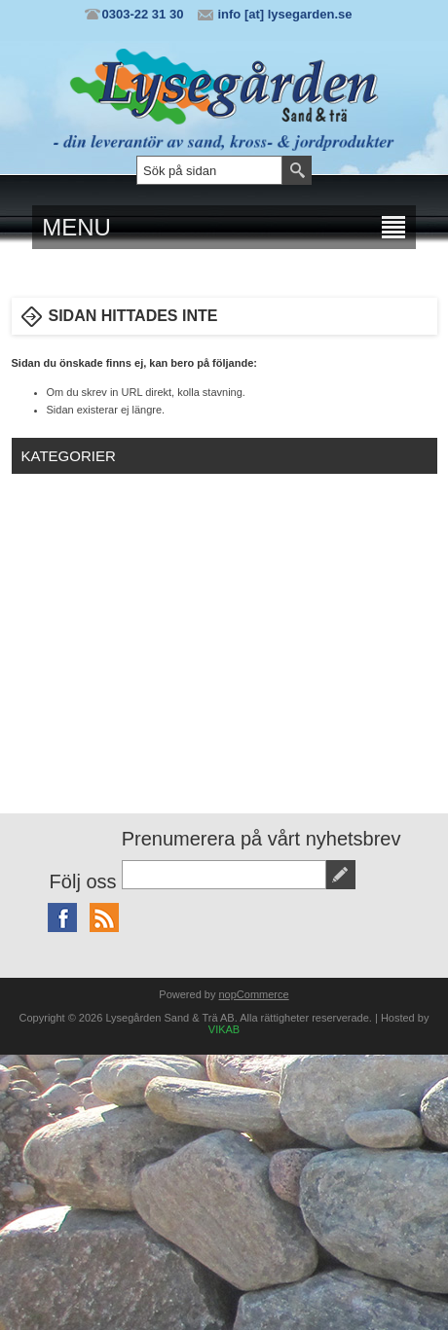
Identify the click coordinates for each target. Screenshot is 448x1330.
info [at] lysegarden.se (284, 14)
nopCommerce (254, 994)
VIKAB (224, 1029)
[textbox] (209, 170)
